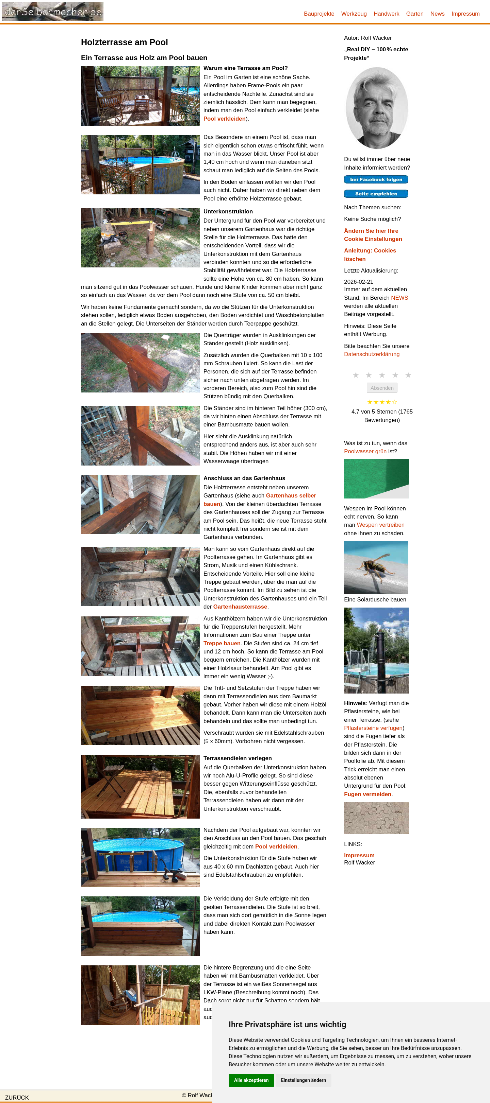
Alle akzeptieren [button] (251, 1080)
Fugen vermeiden (367, 794)
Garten (415, 14)
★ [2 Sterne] (369, 375)
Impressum (466, 14)
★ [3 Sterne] (382, 375)
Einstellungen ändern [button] (303, 1080)
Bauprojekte (319, 14)
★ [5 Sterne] (408, 375)
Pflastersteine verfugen (373, 728)
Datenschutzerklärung (371, 354)
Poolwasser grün (365, 451)
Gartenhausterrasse (240, 606)
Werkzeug (354, 14)
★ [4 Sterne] (395, 375)
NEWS (399, 298)
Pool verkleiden (224, 119)
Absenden (382, 388)
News (437, 14)
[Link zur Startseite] (53, 11)
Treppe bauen (222, 643)
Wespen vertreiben (381, 525)
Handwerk (386, 14)
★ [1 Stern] (356, 375)
